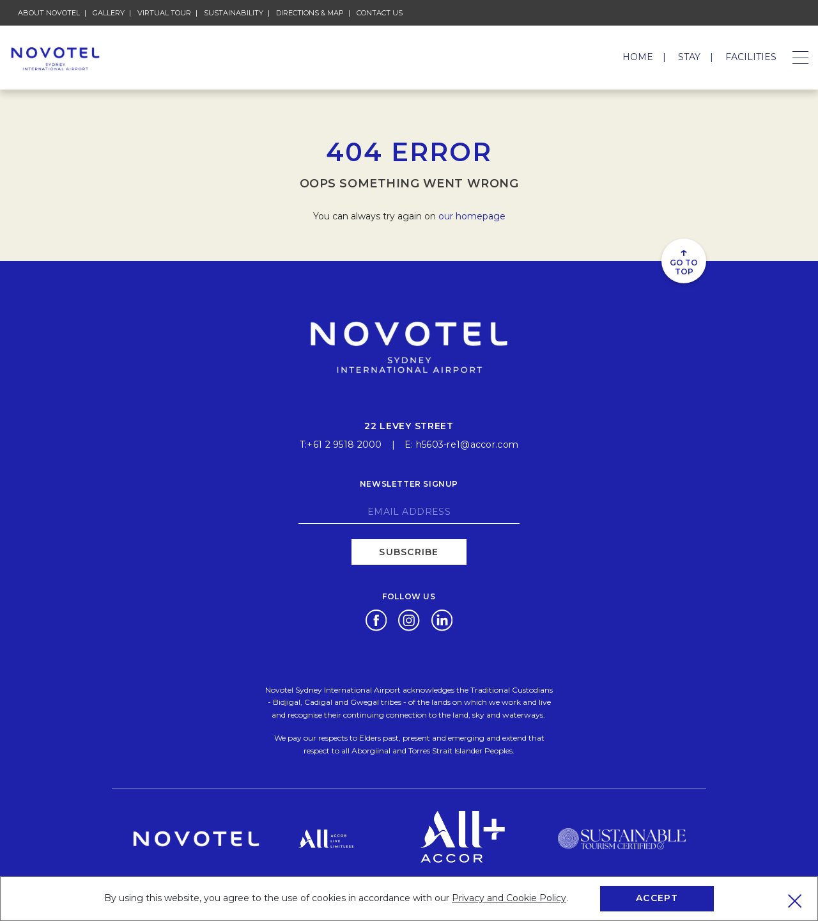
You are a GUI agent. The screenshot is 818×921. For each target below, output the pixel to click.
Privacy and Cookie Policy (509, 898)
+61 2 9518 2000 (344, 444)
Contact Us (380, 12)
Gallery (109, 12)
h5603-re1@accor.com (467, 444)
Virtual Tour (164, 12)
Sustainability (233, 12)
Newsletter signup (409, 483)
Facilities (750, 57)
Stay (689, 57)
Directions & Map (310, 12)
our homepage (471, 216)
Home (637, 57)
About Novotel (49, 12)
